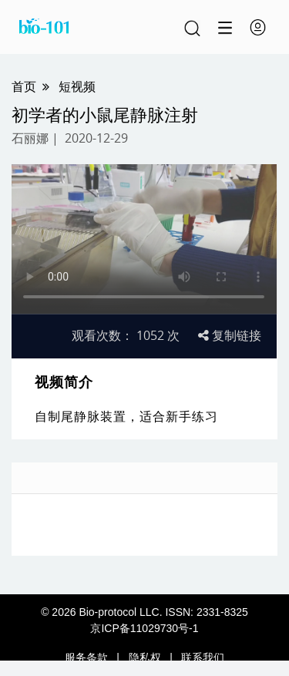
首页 (24, 86)
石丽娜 (30, 137)
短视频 (77, 86)
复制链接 (229, 335)
